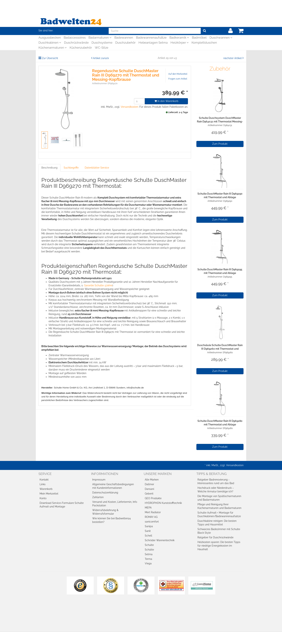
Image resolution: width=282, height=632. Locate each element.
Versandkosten (235, 465)
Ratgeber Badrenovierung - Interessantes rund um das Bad (215, 481)
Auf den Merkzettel (177, 74)
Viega (148, 563)
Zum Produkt (220, 143)
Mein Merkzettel (49, 493)
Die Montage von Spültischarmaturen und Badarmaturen (219, 498)
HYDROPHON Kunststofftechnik (163, 503)
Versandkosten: (130, 106)
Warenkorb (46, 489)
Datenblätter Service (97, 167)
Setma (149, 554)
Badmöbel (199, 37)
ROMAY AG (151, 517)
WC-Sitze (101, 47)
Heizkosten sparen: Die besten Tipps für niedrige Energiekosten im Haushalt (218, 546)
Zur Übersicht (50, 58)
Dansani (149, 489)
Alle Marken (152, 479)
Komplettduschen (204, 42)
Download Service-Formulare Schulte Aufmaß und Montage (62, 505)
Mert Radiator (153, 512)
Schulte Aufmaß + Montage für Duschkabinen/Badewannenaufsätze (219, 514)
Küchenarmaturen (52, 47)
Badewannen (123, 37)
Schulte (149, 545)
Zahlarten (98, 497)
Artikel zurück (101, 58)
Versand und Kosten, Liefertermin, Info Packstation (114, 503)
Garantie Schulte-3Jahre (98, 285)
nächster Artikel (232, 58)
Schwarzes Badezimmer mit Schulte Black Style (218, 531)
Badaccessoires (75, 37)
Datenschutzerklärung (105, 492)
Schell (148, 535)
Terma (148, 559)
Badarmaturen (100, 37)
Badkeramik (179, 37)
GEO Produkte (153, 498)
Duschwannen (221, 37)
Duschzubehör (125, 42)
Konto (43, 498)
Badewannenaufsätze (151, 37)
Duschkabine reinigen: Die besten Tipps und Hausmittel (216, 522)
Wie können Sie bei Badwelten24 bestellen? (111, 520)
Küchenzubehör (81, 47)
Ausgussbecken (49, 37)
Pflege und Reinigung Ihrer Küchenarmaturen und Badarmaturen (219, 506)
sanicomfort (152, 521)
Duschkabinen (49, 42)
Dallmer (149, 484)
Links (43, 484)
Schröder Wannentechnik (159, 540)
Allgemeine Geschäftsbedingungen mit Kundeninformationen (113, 486)
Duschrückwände (76, 42)
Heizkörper (179, 42)
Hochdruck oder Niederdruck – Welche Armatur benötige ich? (215, 489)
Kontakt (44, 479)
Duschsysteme (102, 42)
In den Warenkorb (166, 101)
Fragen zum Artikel (177, 79)
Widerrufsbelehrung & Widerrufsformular (105, 512)
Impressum (98, 479)
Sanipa (149, 526)
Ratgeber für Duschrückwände (215, 537)
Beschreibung (49, 167)
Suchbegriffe (71, 167)
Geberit (149, 493)
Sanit (148, 531)
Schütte (149, 549)
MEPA (148, 507)
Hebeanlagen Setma (153, 42)
